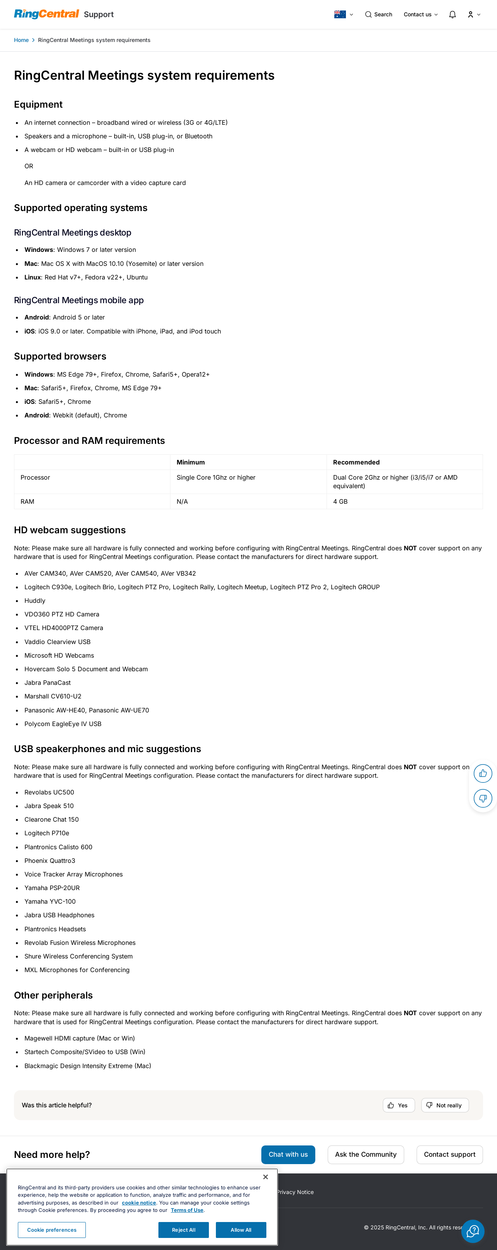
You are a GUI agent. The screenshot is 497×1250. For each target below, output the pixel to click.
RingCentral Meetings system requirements (94, 40)
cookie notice (139, 1218)
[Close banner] (265, 1192)
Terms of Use (187, 1225)
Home (21, 40)
